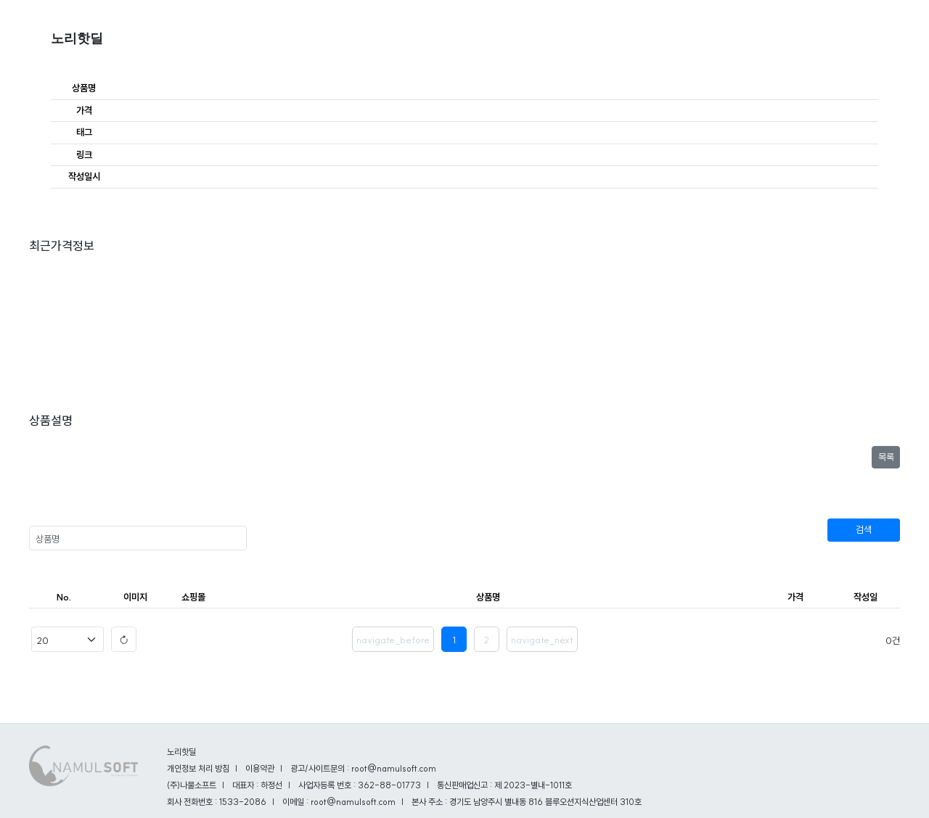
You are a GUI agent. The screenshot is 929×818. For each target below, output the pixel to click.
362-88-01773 (389, 785)
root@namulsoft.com (353, 801)
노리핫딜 (77, 38)
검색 (864, 529)
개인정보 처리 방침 (198, 768)
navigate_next (542, 639)
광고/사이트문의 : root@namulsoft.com (363, 768)
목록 (886, 457)
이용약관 (259, 768)
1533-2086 (242, 801)
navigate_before (393, 639)
